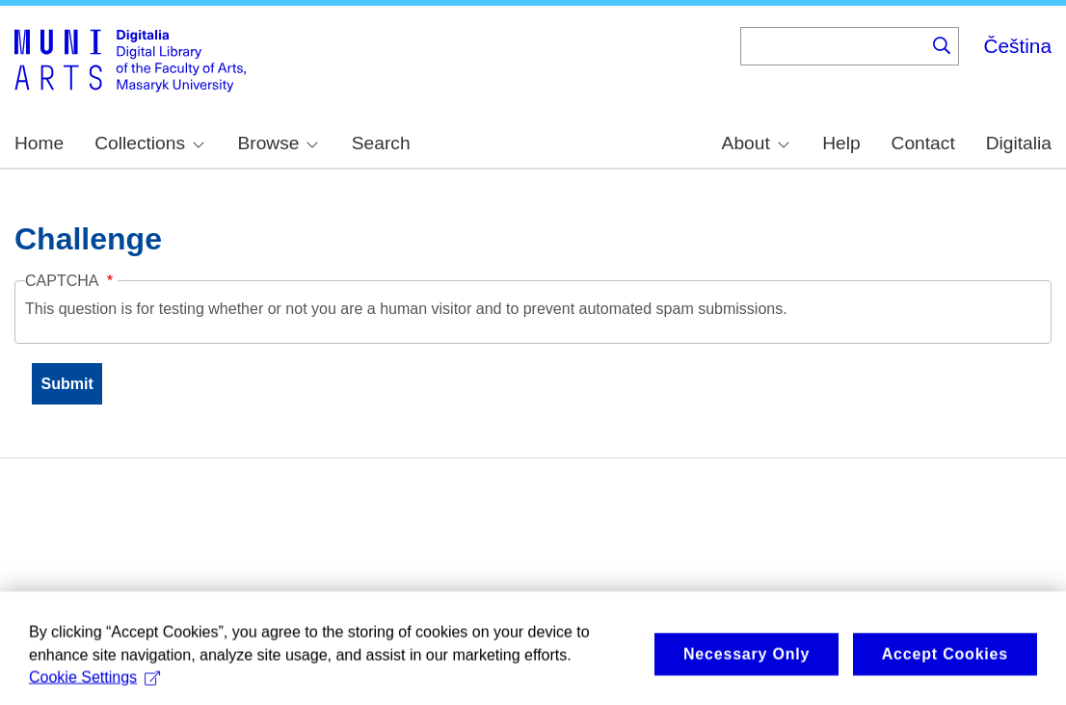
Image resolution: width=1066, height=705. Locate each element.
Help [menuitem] (841, 143)
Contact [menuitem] (923, 143)
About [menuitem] (755, 143)
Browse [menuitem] (277, 143)
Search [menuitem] (381, 143)
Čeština (1017, 46)
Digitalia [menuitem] (1019, 143)
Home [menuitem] (39, 143)
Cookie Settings (94, 684)
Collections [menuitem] (149, 143)
